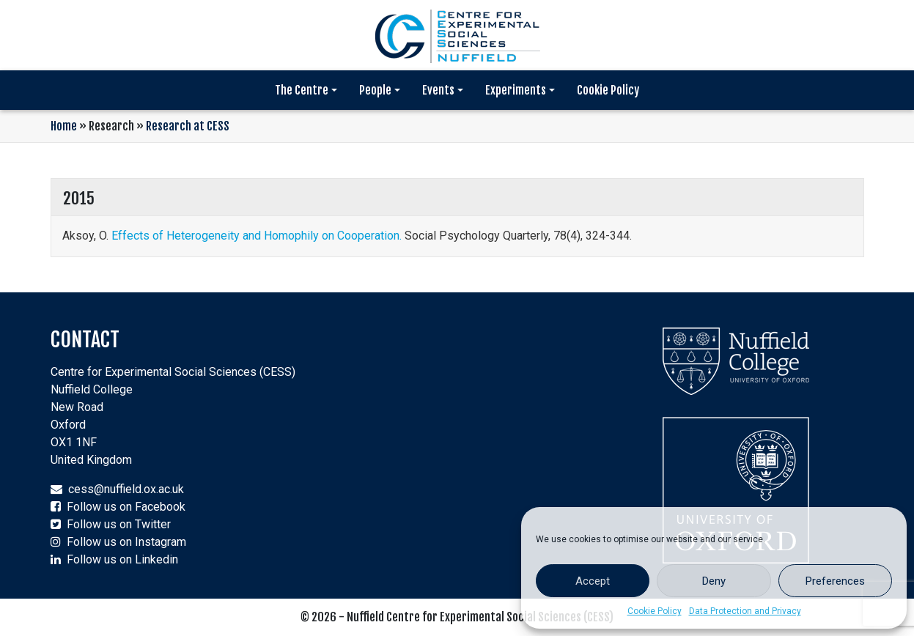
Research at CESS (187, 126)
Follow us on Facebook (126, 507)
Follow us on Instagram (126, 542)
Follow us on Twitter (119, 524)
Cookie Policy (654, 611)
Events (438, 90)
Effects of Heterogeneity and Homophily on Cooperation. (256, 236)
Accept (592, 581)
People (375, 90)
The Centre (301, 90)
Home (64, 126)
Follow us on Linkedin (122, 559)
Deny (714, 581)
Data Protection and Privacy (745, 611)
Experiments (515, 90)
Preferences (835, 581)
